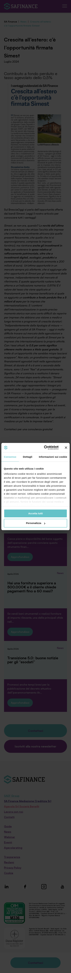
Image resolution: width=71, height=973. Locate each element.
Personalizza (35, 523)
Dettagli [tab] (27, 456)
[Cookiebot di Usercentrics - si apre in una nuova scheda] (44, 447)
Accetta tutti (35, 513)
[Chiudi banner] (66, 447)
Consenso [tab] (10, 456)
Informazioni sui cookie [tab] (53, 456)
